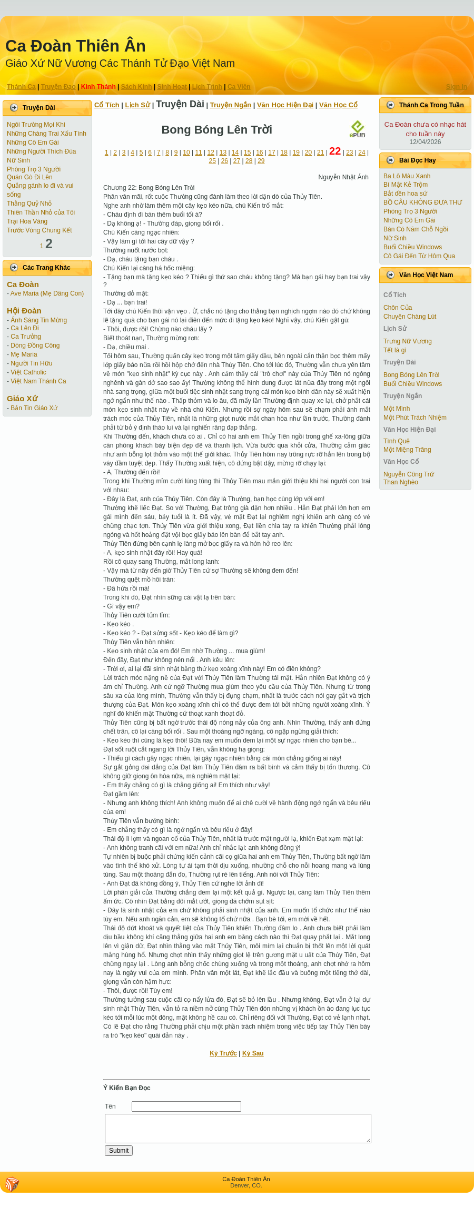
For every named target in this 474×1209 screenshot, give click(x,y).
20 (308, 152)
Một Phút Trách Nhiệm (415, 417)
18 (283, 152)
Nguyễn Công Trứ (408, 474)
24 (361, 152)
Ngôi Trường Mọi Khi (36, 124)
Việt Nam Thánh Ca (38, 381)
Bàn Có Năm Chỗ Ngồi (415, 229)
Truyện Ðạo (58, 86)
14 (235, 152)
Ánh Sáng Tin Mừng (39, 320)
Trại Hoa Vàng (27, 221)
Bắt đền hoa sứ (405, 193)
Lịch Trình (207, 86)
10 (186, 152)
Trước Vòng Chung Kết (39, 230)
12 (211, 152)
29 (261, 161)
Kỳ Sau (253, 1053)
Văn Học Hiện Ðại (285, 105)
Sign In (456, 86)
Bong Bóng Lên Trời (411, 375)
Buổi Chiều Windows (412, 247)
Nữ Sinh (18, 160)
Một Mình (396, 408)
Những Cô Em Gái (33, 142)
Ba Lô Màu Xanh (406, 176)
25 (212, 161)
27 (236, 161)
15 (247, 152)
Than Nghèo (400, 482)
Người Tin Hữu (31, 363)
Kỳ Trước (223, 1053)
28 (248, 161)
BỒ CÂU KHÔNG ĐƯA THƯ (422, 202)
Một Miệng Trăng (407, 449)
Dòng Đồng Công (35, 345)
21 (320, 152)
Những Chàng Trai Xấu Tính (46, 133)
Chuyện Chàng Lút (409, 316)
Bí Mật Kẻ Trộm (405, 184)
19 (296, 152)
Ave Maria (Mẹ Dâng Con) (47, 293)
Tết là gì (395, 350)
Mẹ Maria (24, 354)
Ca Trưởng (26, 336)
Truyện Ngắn (230, 105)
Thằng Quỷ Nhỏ (29, 203)
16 (259, 152)
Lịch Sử (137, 105)
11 (198, 152)
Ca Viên (239, 86)
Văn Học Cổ (338, 105)
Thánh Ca (21, 86)
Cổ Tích (107, 105)
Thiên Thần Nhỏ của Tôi (41, 212)
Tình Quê (396, 441)
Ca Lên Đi (24, 328)
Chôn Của (397, 307)
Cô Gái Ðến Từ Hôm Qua (419, 256)
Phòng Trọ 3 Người (34, 169)
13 (223, 152)
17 (271, 152)
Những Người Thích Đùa (41, 151)
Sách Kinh (136, 86)
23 (349, 152)
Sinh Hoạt (172, 86)
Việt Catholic (28, 372)
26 (224, 161)
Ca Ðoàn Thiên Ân (75, 46)
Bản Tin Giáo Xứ (34, 408)
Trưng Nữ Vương (407, 341)
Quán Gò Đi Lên (30, 177)
